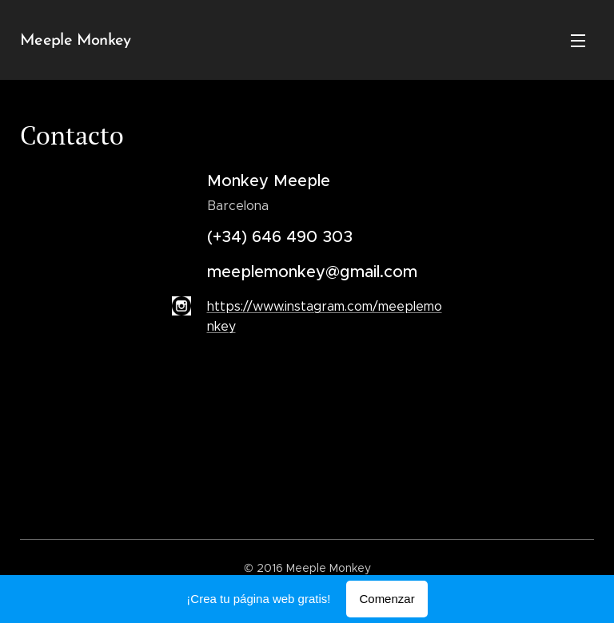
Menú (578, 41)
